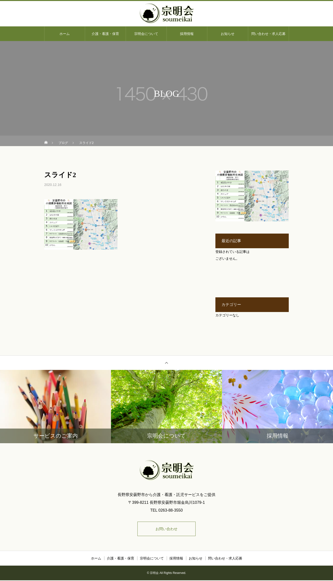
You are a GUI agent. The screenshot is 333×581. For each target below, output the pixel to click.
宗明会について (146, 34)
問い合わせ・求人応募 (268, 34)
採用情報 (187, 34)
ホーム (64, 34)
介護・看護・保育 (105, 34)
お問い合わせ (166, 529)
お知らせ (227, 34)
